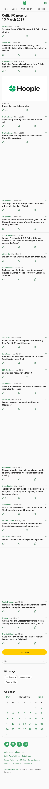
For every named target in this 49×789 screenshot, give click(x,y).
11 (13, 718)
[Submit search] (44, 661)
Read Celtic (6, 43)
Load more (24, 652)
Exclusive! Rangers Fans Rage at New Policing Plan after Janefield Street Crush (23, 65)
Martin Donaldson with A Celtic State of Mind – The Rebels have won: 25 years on (24, 508)
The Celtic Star (7, 61)
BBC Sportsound (8, 370)
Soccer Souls (7, 235)
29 (36, 729)
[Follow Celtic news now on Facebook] (19, 744)
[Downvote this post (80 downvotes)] (27, 110)
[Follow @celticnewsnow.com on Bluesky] (7, 744)
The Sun (5, 618)
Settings (7, 764)
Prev (8, 697)
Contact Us (28, 764)
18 (13, 724)
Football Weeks (8, 602)
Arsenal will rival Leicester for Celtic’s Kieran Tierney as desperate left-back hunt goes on (23, 622)
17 (7, 724)
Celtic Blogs (26, 756)
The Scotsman (7, 117)
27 (24, 729)
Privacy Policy (9, 760)
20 (24, 724)
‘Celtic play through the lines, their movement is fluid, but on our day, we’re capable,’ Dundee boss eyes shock (24, 491)
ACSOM (5, 26)
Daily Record (6, 201)
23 (42, 724)
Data (23, 752)
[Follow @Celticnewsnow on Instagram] (26, 744)
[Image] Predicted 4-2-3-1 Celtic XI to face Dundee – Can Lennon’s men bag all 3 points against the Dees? (22, 241)
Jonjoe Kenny (25, 677)
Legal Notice (21, 760)
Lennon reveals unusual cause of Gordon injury (24, 257)
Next (40, 697)
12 (19, 718)
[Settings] (45, 3)
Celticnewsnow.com (11, 769)
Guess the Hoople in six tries (15, 106)
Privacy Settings (34, 760)
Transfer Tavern (8, 521)
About (17, 752)
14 (30, 718)
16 (42, 718)
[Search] (22, 661)
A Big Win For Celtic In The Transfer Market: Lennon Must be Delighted (22, 638)
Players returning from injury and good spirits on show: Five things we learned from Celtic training (23, 473)
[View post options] (46, 26)
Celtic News (8, 752)
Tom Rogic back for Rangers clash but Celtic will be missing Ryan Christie (23, 204)
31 (7, 734)
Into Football (6, 505)
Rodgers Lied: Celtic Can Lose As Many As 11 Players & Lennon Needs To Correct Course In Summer (23, 273)
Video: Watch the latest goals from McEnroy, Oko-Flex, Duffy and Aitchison (22, 341)
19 (19, 724)
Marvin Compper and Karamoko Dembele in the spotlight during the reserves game (24, 606)
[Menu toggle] (3, 3)
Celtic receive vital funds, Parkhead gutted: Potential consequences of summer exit (22, 524)
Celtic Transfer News (12, 756)
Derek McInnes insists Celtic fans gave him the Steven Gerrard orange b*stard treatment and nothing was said (24, 222)
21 (30, 724)
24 (7, 729)
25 (13, 729)
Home (5, 9)
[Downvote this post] (27, 36)
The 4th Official (7, 267)
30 (42, 729)
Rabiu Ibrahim (11, 682)
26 (19, 729)
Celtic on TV (27, 9)
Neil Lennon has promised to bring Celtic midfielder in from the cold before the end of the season (24, 48)
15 (36, 718)
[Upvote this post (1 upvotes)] (3, 71)
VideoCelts (6, 254)
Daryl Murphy (11, 677)
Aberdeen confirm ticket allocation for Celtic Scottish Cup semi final (23, 357)
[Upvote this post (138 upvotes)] (3, 110)
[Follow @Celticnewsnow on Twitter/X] (13, 744)
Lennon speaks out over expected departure (22, 539)
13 (24, 718)
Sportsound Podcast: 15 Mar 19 (17, 373)
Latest (14, 9)
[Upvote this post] (3, 36)
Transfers (40, 9)
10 (7, 718)
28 (30, 729)
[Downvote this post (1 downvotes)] (19, 514)
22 (36, 724)
